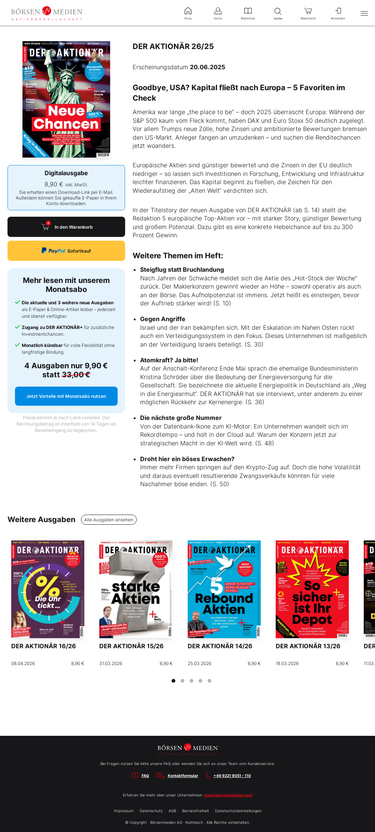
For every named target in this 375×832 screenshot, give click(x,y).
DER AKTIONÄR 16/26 (43, 646)
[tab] (173, 681)
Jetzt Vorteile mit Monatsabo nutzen (66, 396)
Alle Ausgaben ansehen (108, 519)
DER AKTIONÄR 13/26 (308, 646)
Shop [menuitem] (188, 12)
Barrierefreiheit (195, 810)
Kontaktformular (183, 775)
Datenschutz (151, 810)
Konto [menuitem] (218, 12)
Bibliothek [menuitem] (248, 12)
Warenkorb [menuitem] (308, 12)
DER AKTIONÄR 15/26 (131, 646)
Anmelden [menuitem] (338, 12)
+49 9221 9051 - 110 (232, 775)
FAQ (145, 775)
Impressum (124, 810)
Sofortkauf (66, 250)
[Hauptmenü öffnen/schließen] (364, 13)
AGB (172, 810)
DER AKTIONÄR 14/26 (220, 646)
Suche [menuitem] (278, 13)
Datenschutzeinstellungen (238, 810)
